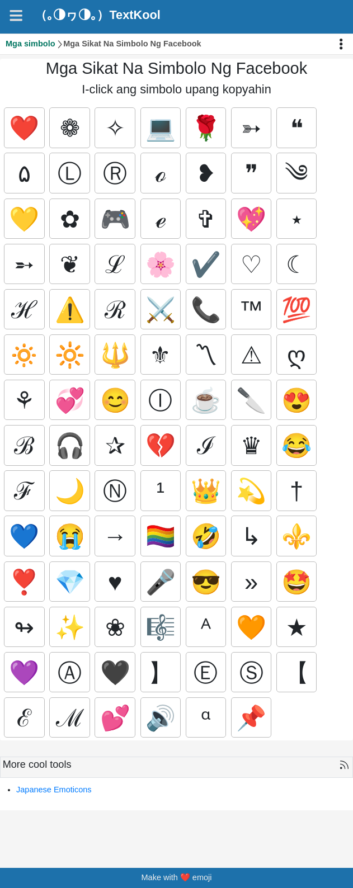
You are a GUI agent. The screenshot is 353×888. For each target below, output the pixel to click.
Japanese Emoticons (54, 790)
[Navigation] (16, 15)
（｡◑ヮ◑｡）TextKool (97, 15)
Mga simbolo (30, 43)
